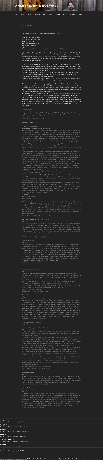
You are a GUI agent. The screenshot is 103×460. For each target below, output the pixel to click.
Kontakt (58, 14)
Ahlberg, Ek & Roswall (37, 5)
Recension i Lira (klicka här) (30, 122)
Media (50, 14)
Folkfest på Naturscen (22, 431)
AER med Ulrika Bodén (69, 14)
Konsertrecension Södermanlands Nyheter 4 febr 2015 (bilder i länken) (42, 33)
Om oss (22, 14)
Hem (16, 14)
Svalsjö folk (19, 446)
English (80, 14)
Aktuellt (30, 14)
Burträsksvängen (23, 441)
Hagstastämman (24, 426)
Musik (44, 14)
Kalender (37, 14)
